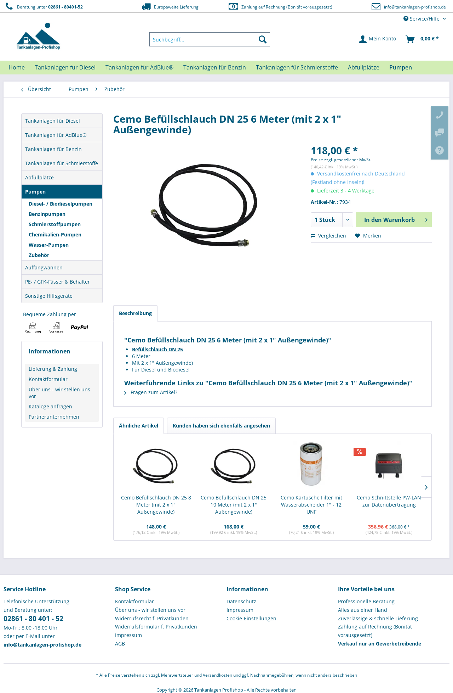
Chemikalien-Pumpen (55, 234)
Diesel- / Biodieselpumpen (60, 203)
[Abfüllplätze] (363, 67)
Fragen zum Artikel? (150, 392)
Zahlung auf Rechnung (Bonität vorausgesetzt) (280, 6)
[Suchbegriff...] (209, 39)
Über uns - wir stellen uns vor (59, 392)
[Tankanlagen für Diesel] (65, 67)
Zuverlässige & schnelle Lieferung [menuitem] (378, 618)
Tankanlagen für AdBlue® (56, 135)
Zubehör (39, 255)
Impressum (128, 635)
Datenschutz (241, 601)
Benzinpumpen (47, 214)
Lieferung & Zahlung (53, 368)
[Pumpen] (400, 67)
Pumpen (35, 191)
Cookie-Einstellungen (251, 618)
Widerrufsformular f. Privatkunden (156, 626)
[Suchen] (262, 39)
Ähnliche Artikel (138, 425)
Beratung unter (43, 6)
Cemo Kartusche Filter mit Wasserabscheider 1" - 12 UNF (311, 504)
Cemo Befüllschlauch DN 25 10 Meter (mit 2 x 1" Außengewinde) (233, 504)
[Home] (17, 67)
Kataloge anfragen (50, 406)
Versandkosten (217, 675)
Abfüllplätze (39, 177)
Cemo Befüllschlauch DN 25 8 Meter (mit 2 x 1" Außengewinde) (156, 504)
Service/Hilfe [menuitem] (422, 18)
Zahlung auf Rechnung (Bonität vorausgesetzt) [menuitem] (375, 630)
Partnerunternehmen (54, 416)
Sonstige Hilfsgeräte (49, 295)
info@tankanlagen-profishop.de (415, 7)
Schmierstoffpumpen (55, 224)
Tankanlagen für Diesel (52, 120)
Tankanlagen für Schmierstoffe (61, 163)
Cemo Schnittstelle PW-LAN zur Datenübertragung (389, 501)
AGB (120, 643)
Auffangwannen (44, 267)
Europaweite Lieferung (170, 6)
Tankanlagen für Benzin (53, 149)
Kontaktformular (48, 379)
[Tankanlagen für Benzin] (214, 67)
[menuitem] (209, 39)
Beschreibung (135, 313)
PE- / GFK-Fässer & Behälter (57, 281)
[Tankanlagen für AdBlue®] (139, 67)
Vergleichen (328, 235)
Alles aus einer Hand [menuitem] (362, 610)
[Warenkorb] (422, 39)
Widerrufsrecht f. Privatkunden (152, 618)
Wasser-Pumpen (49, 244)
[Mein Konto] (378, 39)
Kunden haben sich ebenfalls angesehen (221, 425)
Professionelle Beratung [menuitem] (366, 601)
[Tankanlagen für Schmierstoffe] (297, 67)
